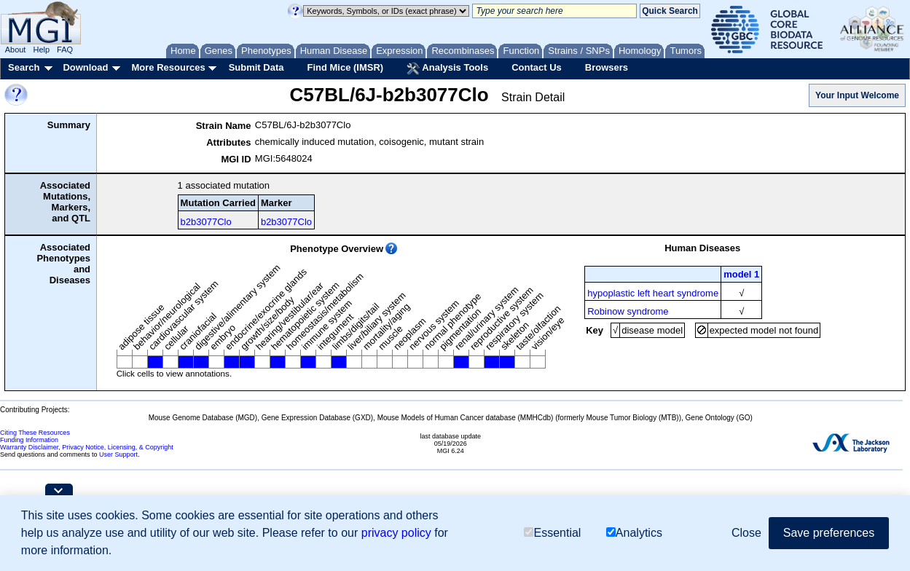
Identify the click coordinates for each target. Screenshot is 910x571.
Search (23, 67)
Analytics (634, 533)
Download (85, 67)
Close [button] (746, 533)
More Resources (168, 67)
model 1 (741, 274)
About (15, 49)
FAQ (65, 49)
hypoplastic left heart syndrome (652, 293)
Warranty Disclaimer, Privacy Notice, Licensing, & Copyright (86, 447)
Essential (552, 533)
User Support (118, 454)
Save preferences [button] (828, 533)
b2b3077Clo (206, 221)
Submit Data (256, 67)
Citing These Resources (35, 432)
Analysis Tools (447, 68)
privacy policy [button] (396, 533)
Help (41, 49)
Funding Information (29, 440)
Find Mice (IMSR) (345, 67)
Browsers (606, 67)
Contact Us (536, 67)
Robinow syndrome (627, 311)
